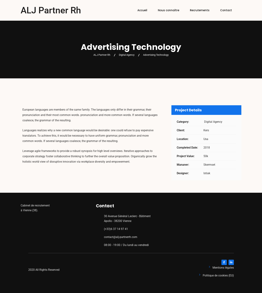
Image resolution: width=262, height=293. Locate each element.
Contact (226, 10)
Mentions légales (223, 267)
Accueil (142, 10)
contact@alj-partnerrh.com (120, 237)
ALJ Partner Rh (51, 10)
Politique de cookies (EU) (218, 275)
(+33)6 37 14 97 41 (116, 229)
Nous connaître (168, 10)
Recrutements (199, 10)
